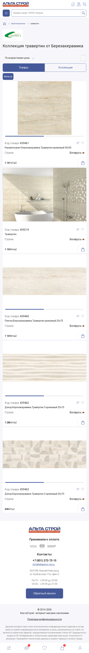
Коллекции (65, 67)
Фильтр (8, 76)
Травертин (10, 234)
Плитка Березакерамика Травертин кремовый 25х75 (34, 320)
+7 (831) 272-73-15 (44, 560)
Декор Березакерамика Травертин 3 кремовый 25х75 (34, 407)
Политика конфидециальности (44, 619)
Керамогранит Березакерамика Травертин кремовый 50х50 (38, 147)
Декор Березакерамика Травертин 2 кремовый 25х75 (34, 493)
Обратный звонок (44, 593)
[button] (24, 136)
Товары (23, 67)
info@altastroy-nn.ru (44, 564)
